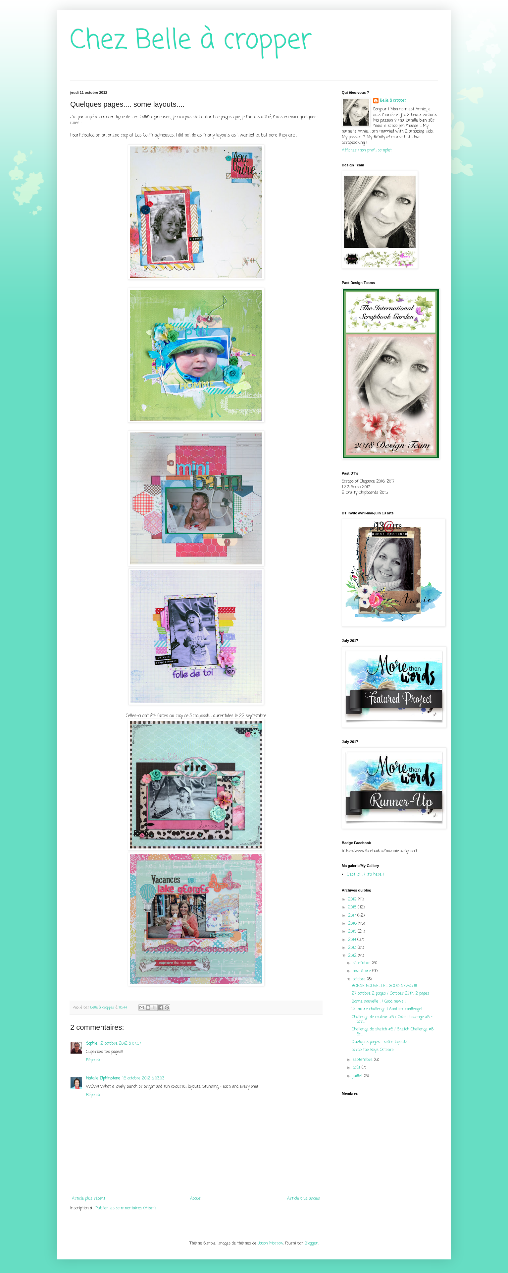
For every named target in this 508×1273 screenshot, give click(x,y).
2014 (352, 940)
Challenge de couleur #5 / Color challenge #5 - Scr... (392, 1019)
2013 (353, 948)
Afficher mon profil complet (367, 150)
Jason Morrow (270, 1243)
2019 (353, 899)
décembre (362, 963)
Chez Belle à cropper (191, 41)
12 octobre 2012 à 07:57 (120, 1044)
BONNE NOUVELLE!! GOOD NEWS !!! (384, 986)
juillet (358, 1076)
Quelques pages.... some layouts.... (381, 1042)
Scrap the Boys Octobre (373, 1050)
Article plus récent (88, 1199)
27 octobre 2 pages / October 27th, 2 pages (390, 994)
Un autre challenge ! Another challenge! (387, 1009)
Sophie (91, 1044)
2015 (353, 932)
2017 (352, 916)
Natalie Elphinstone (103, 1078)
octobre (360, 979)
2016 (353, 924)
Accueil (196, 1199)
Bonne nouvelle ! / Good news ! (379, 1002)
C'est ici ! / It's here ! (365, 875)
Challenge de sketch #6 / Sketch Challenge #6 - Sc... (394, 1031)
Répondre (94, 1060)
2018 (353, 907)
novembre (362, 971)
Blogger (311, 1243)
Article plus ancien (303, 1199)
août (357, 1068)
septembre (363, 1060)
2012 (353, 956)
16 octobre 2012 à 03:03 (143, 1078)
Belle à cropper (393, 101)
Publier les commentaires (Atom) (125, 1208)
